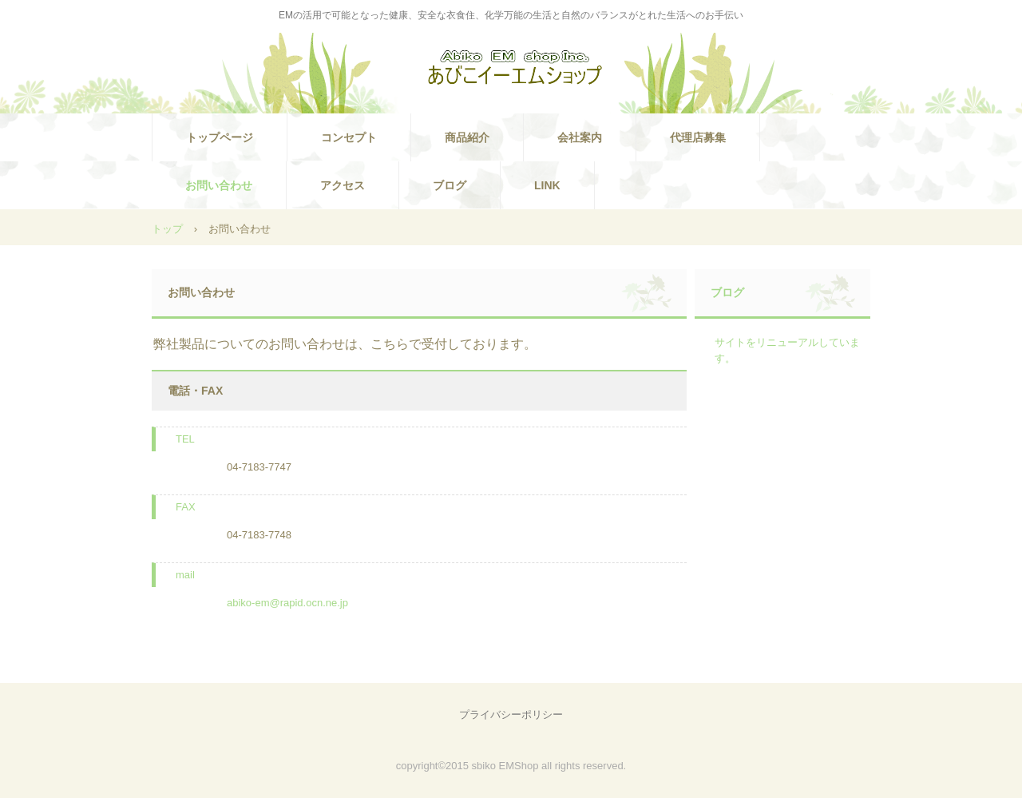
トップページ (219, 137)
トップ (167, 229)
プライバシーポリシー (511, 715)
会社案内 (579, 137)
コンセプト (349, 137)
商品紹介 (467, 137)
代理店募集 (698, 137)
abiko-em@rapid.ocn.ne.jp (287, 603)
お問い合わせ (218, 185)
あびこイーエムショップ (511, 68)
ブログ (449, 185)
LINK (547, 185)
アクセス (342, 185)
